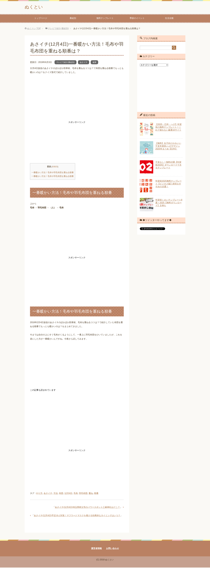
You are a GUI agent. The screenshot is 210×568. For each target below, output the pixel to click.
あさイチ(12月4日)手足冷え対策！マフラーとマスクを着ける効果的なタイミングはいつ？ (77, 516)
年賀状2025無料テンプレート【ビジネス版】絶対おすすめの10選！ (168, 184)
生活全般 (169, 19)
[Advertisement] (77, 98)
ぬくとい (34, 7)
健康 (94, 63)
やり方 (39, 494)
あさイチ (83, 63)
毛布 (76, 494)
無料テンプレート (105, 19)
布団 (61, 494)
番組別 (73, 19)
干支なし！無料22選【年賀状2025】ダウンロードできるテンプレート (168, 165)
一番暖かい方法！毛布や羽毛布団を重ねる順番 (52, 173)
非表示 (55, 167)
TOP (34, 29)
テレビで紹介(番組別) (65, 63)
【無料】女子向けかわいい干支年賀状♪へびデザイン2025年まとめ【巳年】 (168, 147)
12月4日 (68, 494)
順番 (96, 494)
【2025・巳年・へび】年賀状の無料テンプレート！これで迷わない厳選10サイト (168, 128)
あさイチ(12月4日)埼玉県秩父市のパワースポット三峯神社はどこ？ (87, 508)
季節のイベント (137, 19)
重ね (91, 494)
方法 (55, 494)
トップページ (40, 19)
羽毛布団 (83, 494)
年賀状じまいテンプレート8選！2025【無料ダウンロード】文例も (168, 203)
